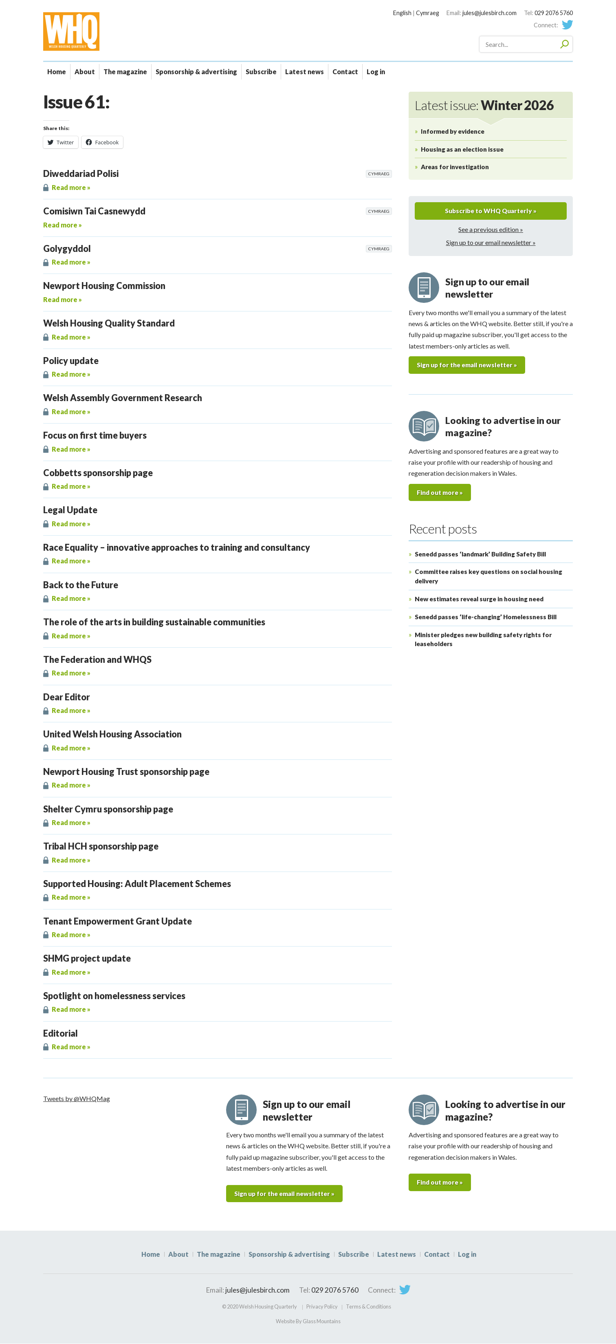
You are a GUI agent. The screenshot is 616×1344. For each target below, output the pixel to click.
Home (56, 71)
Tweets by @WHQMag (76, 1098)
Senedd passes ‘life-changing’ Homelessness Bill (486, 617)
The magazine (125, 71)
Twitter (567, 25)
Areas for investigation (455, 166)
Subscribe (261, 71)
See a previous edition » (490, 229)
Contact (345, 71)
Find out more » (441, 493)
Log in (376, 71)
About (85, 71)
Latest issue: (484, 105)
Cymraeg (427, 12)
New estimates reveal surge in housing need (479, 599)
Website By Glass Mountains (308, 1321)
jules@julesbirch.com (489, 12)
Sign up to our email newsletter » (491, 243)
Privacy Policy (322, 1307)
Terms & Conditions (368, 1307)
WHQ (99, 31)
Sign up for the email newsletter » (470, 365)
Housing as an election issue (462, 149)
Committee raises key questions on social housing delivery (488, 577)
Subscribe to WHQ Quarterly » (491, 211)
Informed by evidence (452, 131)
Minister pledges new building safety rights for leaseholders (483, 640)
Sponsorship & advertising (196, 71)
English (402, 12)
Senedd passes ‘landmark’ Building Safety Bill (480, 554)
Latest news (304, 71)
